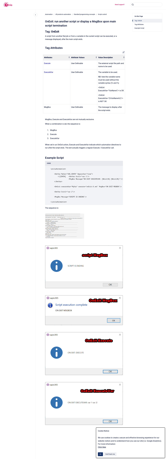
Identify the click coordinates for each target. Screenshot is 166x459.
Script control (102, 14)
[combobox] (146, 4)
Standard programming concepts (84, 14)
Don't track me (110, 454)
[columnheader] (56, 57)
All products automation (63, 14)
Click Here (102, 447)
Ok (100, 454)
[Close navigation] (35, 15)
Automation (49, 14)
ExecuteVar (48, 72)
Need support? (120, 4)
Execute (47, 63)
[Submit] (133, 4)
